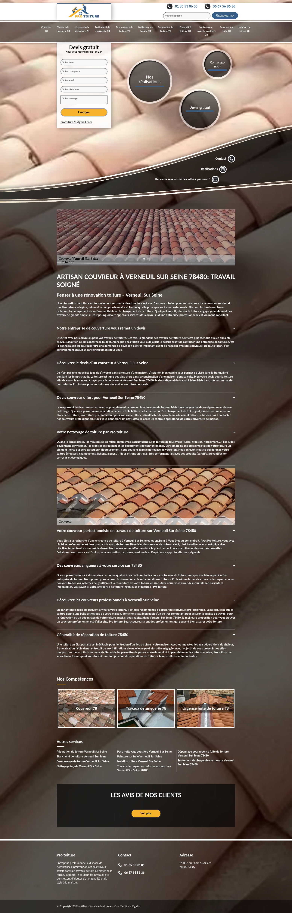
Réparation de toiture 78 (165, 29)
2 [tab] (148, 260)
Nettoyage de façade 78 (145, 29)
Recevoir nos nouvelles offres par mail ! (187, 179)
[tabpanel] (146, 237)
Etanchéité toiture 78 (185, 29)
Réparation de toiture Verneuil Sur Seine (82, 751)
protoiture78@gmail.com (76, 122)
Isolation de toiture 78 (244, 29)
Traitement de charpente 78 (102, 29)
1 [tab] (144, 260)
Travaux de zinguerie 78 (63, 29)
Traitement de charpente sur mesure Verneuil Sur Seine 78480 (206, 762)
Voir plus (146, 813)
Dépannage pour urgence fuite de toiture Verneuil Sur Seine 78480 (203, 753)
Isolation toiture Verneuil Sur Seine (139, 761)
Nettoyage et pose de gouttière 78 (206, 31)
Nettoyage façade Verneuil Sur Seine (79, 766)
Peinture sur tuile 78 (226, 29)
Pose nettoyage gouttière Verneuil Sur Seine (144, 751)
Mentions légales (130, 906)
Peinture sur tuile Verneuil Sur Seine (139, 756)
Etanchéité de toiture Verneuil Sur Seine (81, 756)
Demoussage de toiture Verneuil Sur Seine (83, 761)
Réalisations (214, 169)
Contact (225, 159)
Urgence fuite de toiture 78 (82, 29)
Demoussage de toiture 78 (124, 29)
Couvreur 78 (46, 29)
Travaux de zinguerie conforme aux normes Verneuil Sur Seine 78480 (144, 768)
